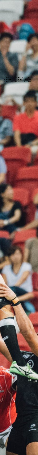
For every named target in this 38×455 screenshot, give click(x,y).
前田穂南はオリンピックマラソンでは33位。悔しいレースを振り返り (19, 79)
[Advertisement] (19, 64)
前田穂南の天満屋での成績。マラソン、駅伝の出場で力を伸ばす (18, 81)
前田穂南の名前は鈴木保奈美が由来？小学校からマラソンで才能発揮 (19, 77)
